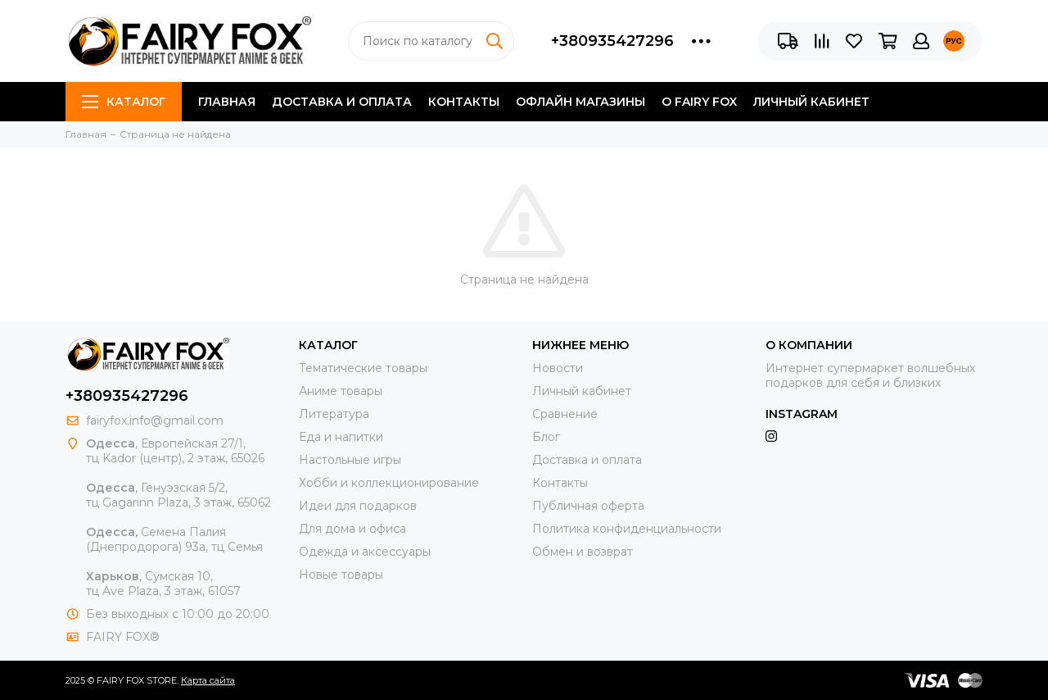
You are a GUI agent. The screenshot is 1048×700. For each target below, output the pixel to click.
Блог (546, 437)
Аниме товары (340, 391)
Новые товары (341, 574)
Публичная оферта (588, 505)
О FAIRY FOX (699, 101)
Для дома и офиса (352, 528)
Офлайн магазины (580, 101)
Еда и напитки (341, 437)
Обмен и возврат (582, 551)
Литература (334, 414)
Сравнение (565, 414)
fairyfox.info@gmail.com (155, 420)
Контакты (463, 101)
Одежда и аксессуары (365, 551)
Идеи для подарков (358, 505)
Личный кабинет (811, 101)
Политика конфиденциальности (626, 528)
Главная (226, 101)
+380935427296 (612, 41)
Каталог (123, 101)
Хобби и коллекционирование (389, 482)
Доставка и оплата (342, 101)
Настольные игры (350, 459)
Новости (557, 368)
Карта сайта (208, 680)
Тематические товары (363, 368)
